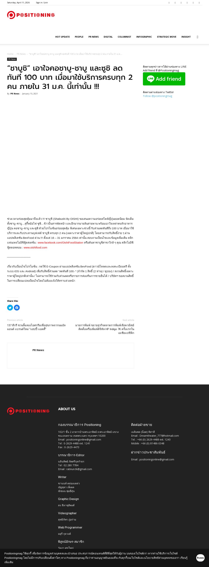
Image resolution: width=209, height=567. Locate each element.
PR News (94, 36)
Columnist (124, 36)
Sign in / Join (42, 2)
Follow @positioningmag (157, 96)
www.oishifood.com (35, 247)
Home (10, 53)
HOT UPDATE (62, 36)
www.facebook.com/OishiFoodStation (60, 242)
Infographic (144, 36)
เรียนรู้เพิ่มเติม (29, 562)
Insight (186, 36)
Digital (108, 36)
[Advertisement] (70, 207)
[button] (197, 37)
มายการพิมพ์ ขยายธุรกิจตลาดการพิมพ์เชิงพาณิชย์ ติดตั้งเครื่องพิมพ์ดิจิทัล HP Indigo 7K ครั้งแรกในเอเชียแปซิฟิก (104, 329)
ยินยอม (194, 558)
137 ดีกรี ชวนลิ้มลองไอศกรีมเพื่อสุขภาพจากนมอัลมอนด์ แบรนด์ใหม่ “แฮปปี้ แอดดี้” (36, 327)
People (79, 36)
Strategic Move (166, 36)
